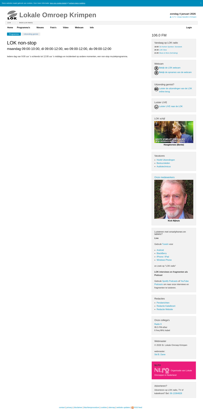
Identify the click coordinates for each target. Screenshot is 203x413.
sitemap (111, 407)
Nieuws (40, 27)
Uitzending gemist (31, 34)
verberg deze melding (77, 3)
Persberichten (163, 303)
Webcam (79, 27)
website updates (123, 407)
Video (65, 27)
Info (92, 27)
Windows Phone (164, 260)
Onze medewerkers (164, 177)
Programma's (23, 27)
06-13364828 (176, 393)
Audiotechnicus (164, 166)
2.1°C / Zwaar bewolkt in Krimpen (183, 17)
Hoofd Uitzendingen (166, 160)
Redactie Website (165, 309)
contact (62, 407)
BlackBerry (162, 253)
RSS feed (138, 407)
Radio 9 (157, 324)
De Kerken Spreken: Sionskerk (170, 47)
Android (160, 250)
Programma (14, 34)
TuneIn (165, 244)
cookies (104, 407)
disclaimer (78, 407)
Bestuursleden (163, 163)
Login (189, 27)
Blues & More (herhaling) (168, 53)
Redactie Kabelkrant (166, 306)
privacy (69, 407)
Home (10, 27)
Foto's (53, 27)
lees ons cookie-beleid (58, 3)
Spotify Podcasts (170, 281)
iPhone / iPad (163, 257)
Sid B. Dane (159, 354)
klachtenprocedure (91, 407)
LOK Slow (163, 50)
